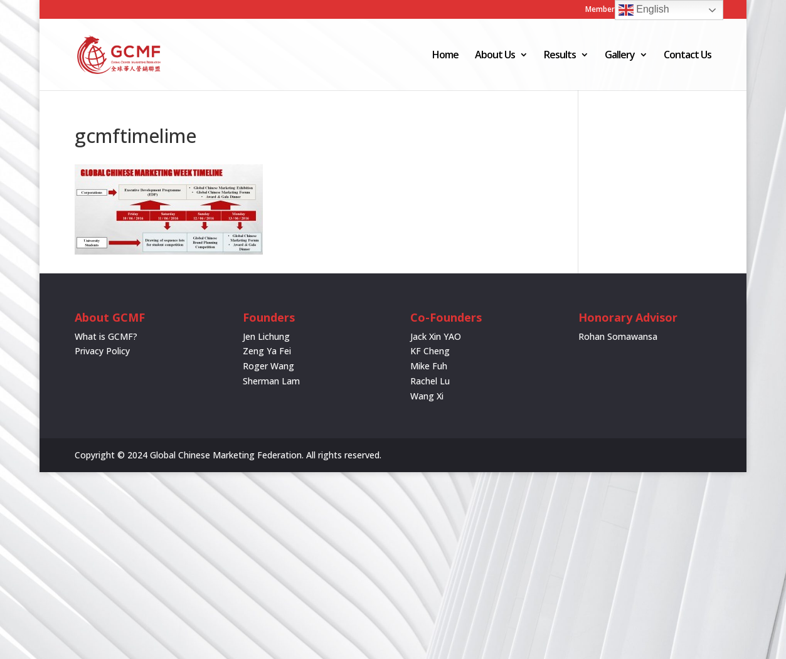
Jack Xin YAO (435, 336)
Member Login (611, 10)
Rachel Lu (430, 381)
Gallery (620, 55)
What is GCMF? (106, 336)
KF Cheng (430, 351)
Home (445, 55)
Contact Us (687, 55)
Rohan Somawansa (617, 336)
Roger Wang (268, 366)
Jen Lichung (266, 336)
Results (560, 55)
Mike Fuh (428, 366)
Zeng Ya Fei (267, 351)
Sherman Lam (271, 381)
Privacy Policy (102, 351)
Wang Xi (426, 396)
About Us (495, 55)
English (644, 10)
